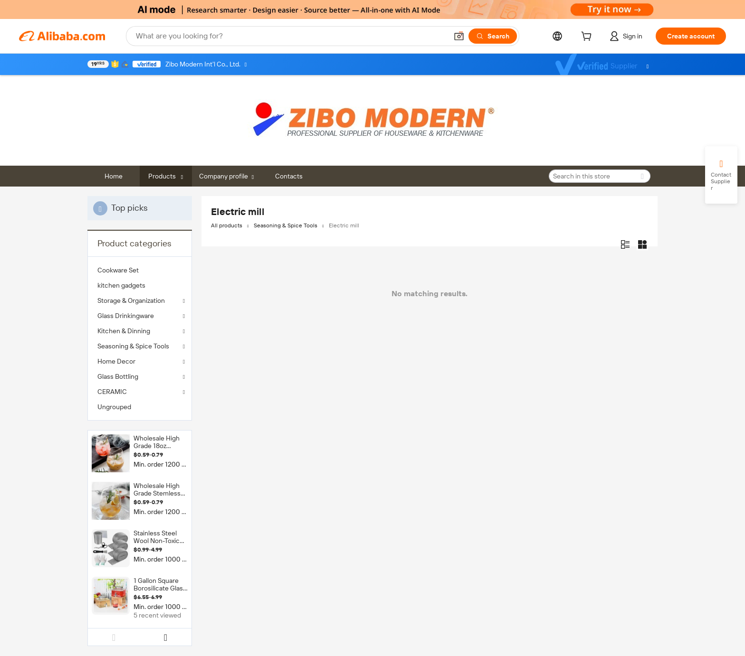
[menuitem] (139, 270)
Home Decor (116, 361)
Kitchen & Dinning (123, 331)
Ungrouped (114, 407)
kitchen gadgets (121, 285)
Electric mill (344, 225)
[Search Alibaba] (291, 36)
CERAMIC (112, 391)
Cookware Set (118, 270)
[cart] (588, 37)
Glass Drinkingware (125, 315)
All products (226, 225)
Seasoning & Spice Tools (133, 346)
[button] (459, 36)
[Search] (492, 36)
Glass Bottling (117, 376)
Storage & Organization (131, 300)
